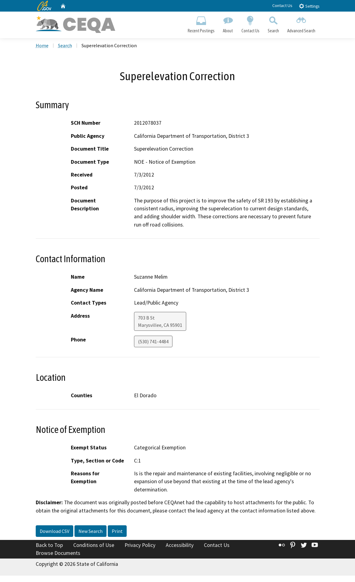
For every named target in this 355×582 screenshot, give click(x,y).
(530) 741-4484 (153, 341)
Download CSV (54, 531)
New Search (90, 531)
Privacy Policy (140, 545)
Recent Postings (201, 23)
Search (273, 23)
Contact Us (282, 5)
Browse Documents (58, 553)
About (228, 23)
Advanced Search (301, 23)
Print (117, 531)
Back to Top (49, 545)
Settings (309, 6)
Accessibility (180, 545)
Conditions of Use (93, 545)
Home (42, 45)
